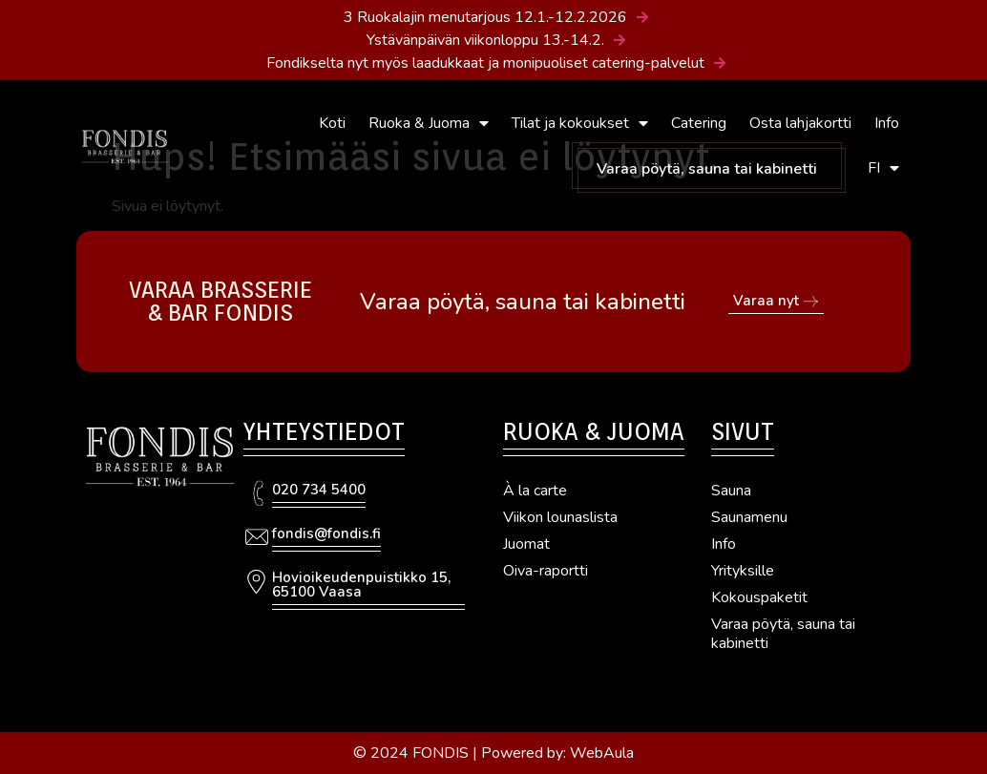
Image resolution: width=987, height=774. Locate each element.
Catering (698, 123)
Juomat (526, 543)
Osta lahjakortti (800, 123)
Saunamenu (749, 517)
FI (883, 168)
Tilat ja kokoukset (580, 123)
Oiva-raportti (545, 570)
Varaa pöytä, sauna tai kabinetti (707, 168)
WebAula (602, 753)
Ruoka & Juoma (428, 123)
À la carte (535, 490)
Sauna (731, 490)
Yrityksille (742, 570)
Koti (332, 123)
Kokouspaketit (759, 597)
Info (886, 123)
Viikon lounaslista (560, 517)
